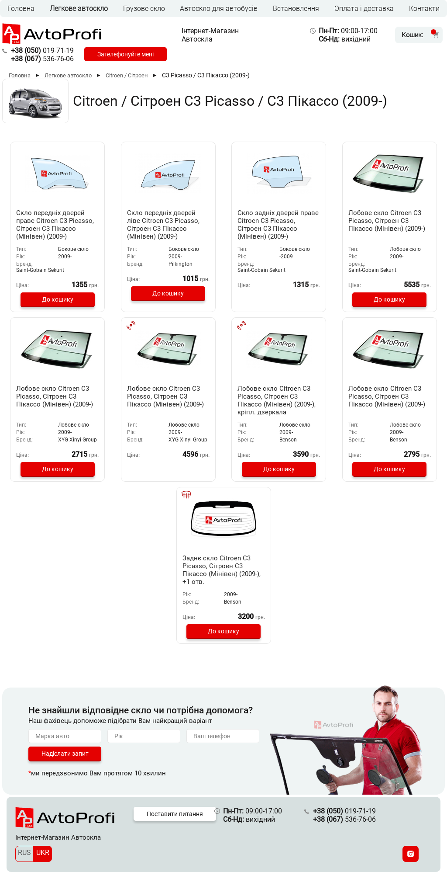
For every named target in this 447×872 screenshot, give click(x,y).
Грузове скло (144, 8)
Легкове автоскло (79, 8)
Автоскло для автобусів (219, 8)
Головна (20, 8)
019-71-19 (42, 50)
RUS (24, 852)
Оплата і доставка (364, 8)
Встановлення (296, 8)
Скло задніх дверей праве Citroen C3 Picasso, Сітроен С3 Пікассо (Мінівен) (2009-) (278, 224)
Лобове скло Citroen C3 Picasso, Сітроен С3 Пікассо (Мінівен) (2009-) (386, 221)
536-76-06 (42, 59)
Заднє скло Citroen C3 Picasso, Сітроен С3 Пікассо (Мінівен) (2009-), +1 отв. (221, 570)
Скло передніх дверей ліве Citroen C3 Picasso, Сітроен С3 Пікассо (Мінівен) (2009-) (163, 224)
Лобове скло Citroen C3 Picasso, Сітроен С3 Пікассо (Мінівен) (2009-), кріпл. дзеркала (276, 400)
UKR (42, 852)
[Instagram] (410, 854)
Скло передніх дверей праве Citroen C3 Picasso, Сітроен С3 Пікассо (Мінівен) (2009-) (55, 224)
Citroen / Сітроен (127, 75)
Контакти (424, 8)
